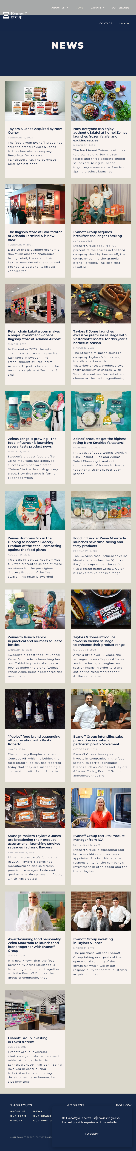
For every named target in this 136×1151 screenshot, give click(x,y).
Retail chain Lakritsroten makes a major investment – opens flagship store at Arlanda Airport (34, 335)
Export (98, 8)
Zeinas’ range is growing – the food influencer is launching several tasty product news (32, 442)
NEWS (37, 1111)
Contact (106, 23)
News (79, 7)
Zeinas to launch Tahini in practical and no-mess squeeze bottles (35, 641)
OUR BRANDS (43, 1115)
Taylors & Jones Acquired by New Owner (35, 131)
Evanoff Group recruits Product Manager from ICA (99, 838)
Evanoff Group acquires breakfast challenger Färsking (97, 234)
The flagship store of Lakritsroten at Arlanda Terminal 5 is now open (35, 236)
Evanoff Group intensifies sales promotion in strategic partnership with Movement (98, 740)
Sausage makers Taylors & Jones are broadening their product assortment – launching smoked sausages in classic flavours (34, 841)
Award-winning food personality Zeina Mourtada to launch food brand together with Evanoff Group (34, 945)
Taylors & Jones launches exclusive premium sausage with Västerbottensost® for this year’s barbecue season (100, 337)
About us (60, 8)
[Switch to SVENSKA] (124, 23)
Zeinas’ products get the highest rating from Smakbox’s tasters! (99, 441)
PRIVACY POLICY (44, 1137)
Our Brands (121, 7)
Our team (18, 1115)
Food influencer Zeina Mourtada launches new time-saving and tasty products (99, 542)
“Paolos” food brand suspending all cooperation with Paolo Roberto (34, 740)
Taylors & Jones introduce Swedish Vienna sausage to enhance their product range (99, 641)
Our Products (45, 1120)
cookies (102, 1118)
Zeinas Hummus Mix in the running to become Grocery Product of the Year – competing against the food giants (34, 544)
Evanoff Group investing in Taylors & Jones (93, 941)
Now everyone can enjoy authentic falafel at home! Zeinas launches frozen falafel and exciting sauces (100, 134)
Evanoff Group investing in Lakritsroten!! (27, 1040)
